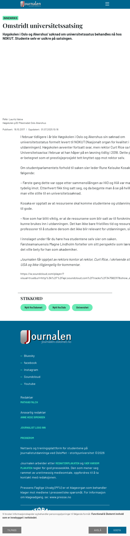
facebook (30, 363)
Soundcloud (32, 377)
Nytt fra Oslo (59, 307)
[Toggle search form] (107, 4)
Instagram (31, 370)
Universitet (82, 307)
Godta (117, 530)
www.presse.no (60, 497)
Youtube (29, 384)
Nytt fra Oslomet (33, 307)
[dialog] (65, 523)
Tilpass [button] (11, 530)
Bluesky (29, 356)
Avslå (97, 530)
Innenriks (10, 18)
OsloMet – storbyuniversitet (75, 453)
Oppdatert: (34, 129)
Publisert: (8, 129)
